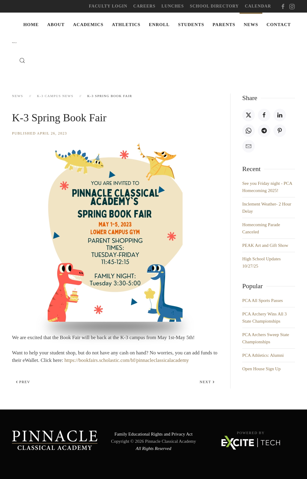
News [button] (251, 24)
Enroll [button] (159, 24)
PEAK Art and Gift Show (265, 245)
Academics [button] (88, 24)
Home (31, 24)
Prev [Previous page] (22, 382)
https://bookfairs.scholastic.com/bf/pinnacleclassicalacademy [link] (126, 360)
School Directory (214, 6)
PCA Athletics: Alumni (263, 355)
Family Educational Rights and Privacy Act (153, 434)
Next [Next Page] (207, 382)
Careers (144, 6)
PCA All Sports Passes (262, 300)
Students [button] (191, 24)
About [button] (55, 24)
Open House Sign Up (261, 368)
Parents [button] (224, 24)
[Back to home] (15, 43)
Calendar (258, 6)
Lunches (173, 6)
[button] (22, 60)
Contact (279, 24)
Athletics (126, 24)
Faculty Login (108, 6)
